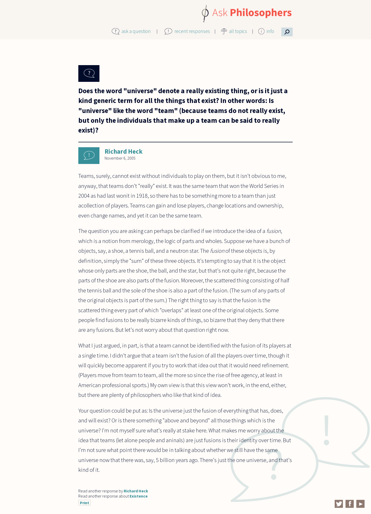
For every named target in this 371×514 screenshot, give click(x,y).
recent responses (192, 31)
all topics (238, 31)
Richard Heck (123, 151)
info (270, 31)
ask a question (136, 31)
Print (84, 502)
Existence (139, 496)
